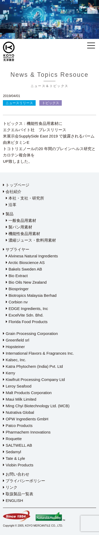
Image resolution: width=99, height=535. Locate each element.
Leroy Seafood (17, 386)
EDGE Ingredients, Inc (27, 308)
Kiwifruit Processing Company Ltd (34, 379)
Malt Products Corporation (27, 392)
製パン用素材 (19, 227)
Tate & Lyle (14, 458)
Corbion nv (17, 302)
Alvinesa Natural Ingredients (32, 256)
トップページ (16, 185)
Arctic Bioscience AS (25, 262)
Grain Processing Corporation (30, 333)
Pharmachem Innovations (26, 432)
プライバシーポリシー (24, 480)
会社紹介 (12, 191)
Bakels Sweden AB (24, 269)
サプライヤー (16, 249)
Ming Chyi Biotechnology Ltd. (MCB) (36, 406)
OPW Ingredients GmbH (25, 419)
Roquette (12, 438)
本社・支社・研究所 (25, 198)
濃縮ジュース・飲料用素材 (31, 240)
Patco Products (17, 425)
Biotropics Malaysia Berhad (31, 295)
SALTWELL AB (17, 445)
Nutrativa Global (18, 412)
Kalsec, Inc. (14, 360)
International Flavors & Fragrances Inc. (38, 353)
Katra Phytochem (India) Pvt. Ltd (33, 366)
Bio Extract (17, 275)
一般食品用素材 (21, 220)
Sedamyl (12, 452)
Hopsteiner (14, 346)
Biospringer (17, 289)
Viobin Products (18, 465)
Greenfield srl (16, 340)
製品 (8, 214)
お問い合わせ (16, 474)
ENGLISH (13, 500)
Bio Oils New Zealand (26, 282)
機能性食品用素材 (23, 233)
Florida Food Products (27, 321)
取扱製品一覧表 (18, 494)
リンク (10, 487)
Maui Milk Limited (19, 399)
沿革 (11, 204)
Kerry (9, 373)
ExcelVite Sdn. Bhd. (24, 315)
